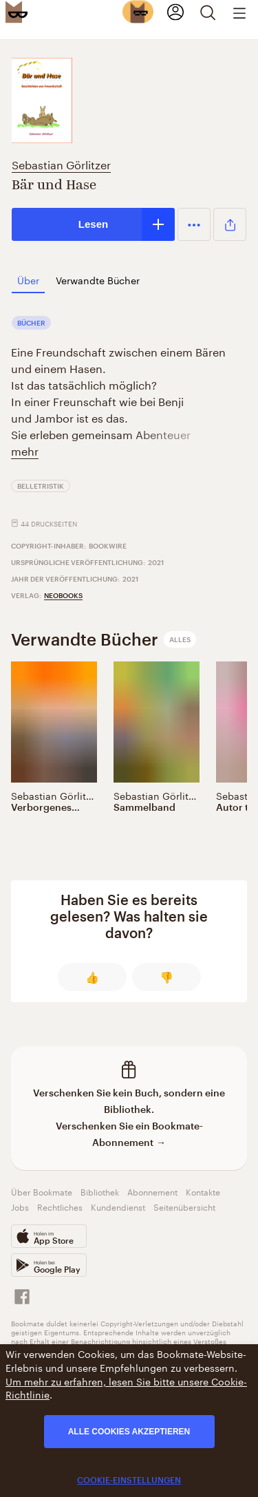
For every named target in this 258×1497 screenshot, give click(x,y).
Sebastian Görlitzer (61, 163)
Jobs (20, 1206)
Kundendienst (118, 1206)
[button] (194, 224)
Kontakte (203, 1191)
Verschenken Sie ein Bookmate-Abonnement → (129, 1134)
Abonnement (152, 1191)
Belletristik (40, 486)
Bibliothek (99, 1191)
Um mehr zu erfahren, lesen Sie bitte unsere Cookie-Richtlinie (126, 1387)
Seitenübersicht (184, 1206)
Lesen (93, 224)
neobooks (63, 595)
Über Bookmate (41, 1191)
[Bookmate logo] (17, 12)
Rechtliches (60, 1206)
